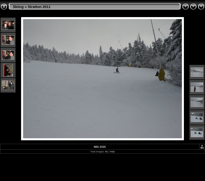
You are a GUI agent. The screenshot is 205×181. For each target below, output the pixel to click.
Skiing (18, 7)
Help (112, 151)
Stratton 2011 (39, 7)
